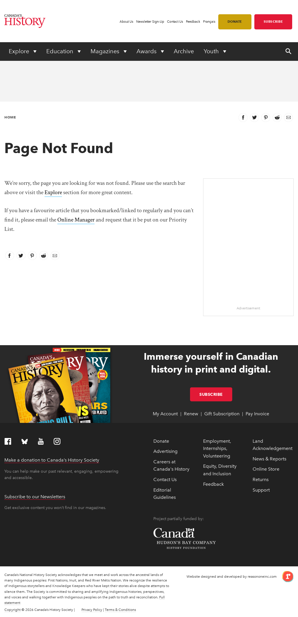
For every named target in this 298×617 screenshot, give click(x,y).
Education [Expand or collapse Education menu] (60, 51)
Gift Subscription (222, 413)
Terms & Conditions (120, 610)
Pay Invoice (257, 413)
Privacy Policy (91, 610)
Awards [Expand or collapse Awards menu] (147, 51)
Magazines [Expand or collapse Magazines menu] (106, 51)
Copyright (12, 610)
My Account (165, 413)
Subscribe (273, 21)
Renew (191, 413)
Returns (261, 479)
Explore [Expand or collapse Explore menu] (20, 51)
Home (10, 117)
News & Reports (269, 459)
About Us (126, 22)
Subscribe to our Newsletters (34, 496)
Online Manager (76, 220)
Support (261, 490)
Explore (53, 192)
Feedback (193, 22)
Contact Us (175, 22)
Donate (235, 21)
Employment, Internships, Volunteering (217, 448)
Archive (184, 51)
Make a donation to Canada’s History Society (51, 460)
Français (209, 22)
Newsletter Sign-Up (150, 22)
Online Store (266, 469)
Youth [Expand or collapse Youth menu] (212, 51)
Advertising (165, 451)
